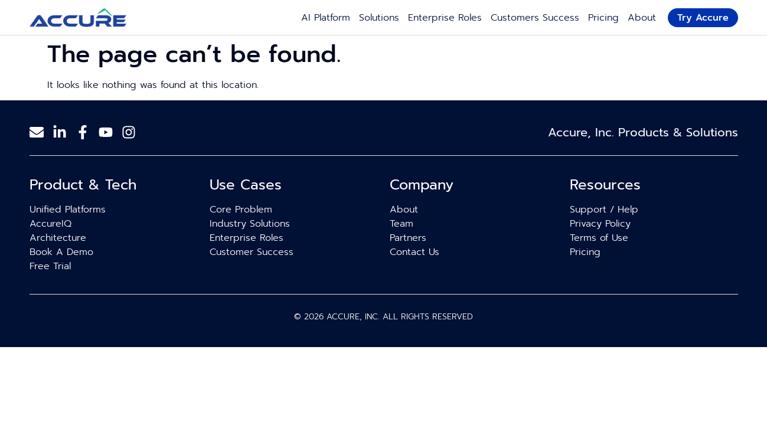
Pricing (603, 18)
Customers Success (535, 18)
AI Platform (325, 18)
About (642, 18)
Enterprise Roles (445, 18)
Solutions (379, 18)
